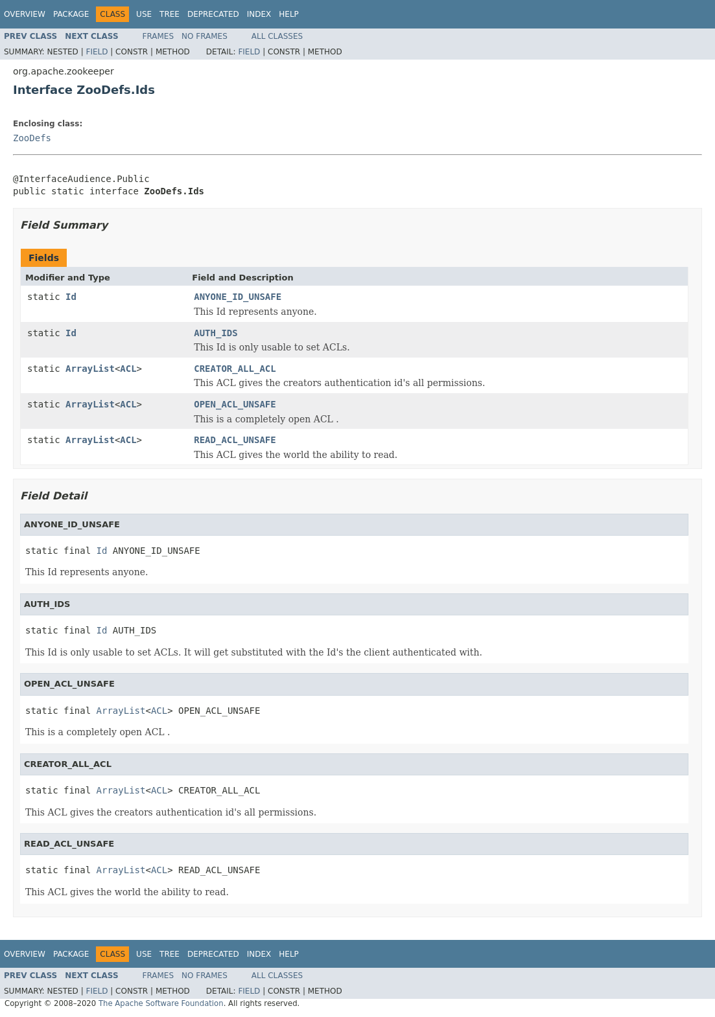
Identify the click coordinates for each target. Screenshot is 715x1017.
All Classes (277, 36)
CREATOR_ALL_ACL (234, 368)
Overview (24, 14)
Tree (169, 14)
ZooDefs (32, 138)
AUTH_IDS (215, 333)
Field (97, 51)
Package (71, 14)
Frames (158, 36)
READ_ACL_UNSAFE (234, 440)
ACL (128, 368)
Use (144, 14)
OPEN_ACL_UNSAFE (234, 404)
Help (289, 14)
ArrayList (90, 368)
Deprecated (213, 14)
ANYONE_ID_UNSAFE (237, 296)
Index (259, 14)
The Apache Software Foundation (161, 1003)
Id (70, 296)
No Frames (205, 36)
